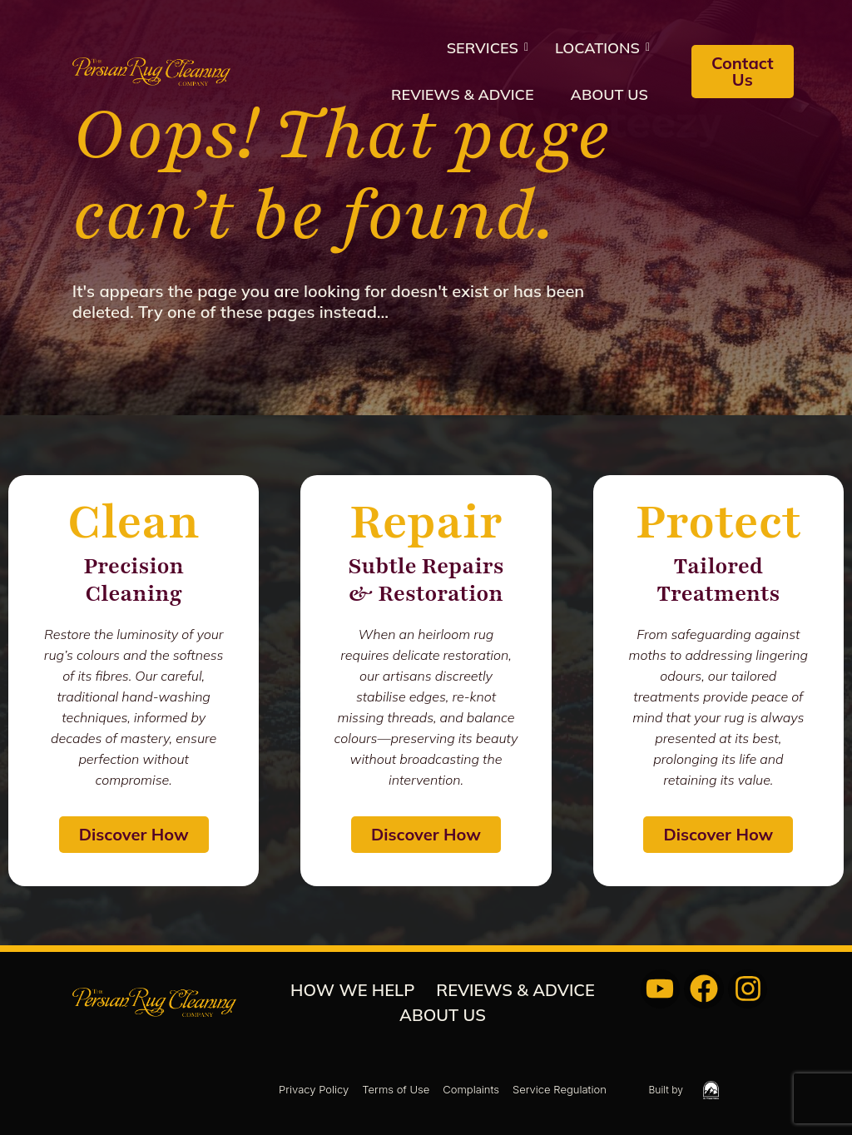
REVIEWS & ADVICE (462, 94)
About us (609, 94)
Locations (602, 47)
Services (487, 47)
